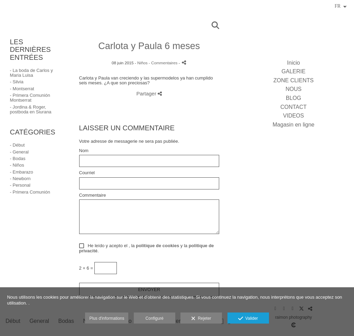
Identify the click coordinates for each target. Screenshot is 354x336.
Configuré (155, 318)
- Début (17, 145)
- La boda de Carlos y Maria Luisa (31, 73)
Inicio (293, 63)
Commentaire (92, 195)
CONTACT (293, 107)
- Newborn (20, 178)
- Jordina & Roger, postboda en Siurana (31, 109)
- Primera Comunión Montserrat (30, 98)
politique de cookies (157, 245)
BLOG (293, 98)
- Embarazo (21, 172)
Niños (142, 62)
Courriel (87, 172)
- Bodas (18, 158)
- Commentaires (163, 62)
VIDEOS (293, 116)
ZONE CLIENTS (293, 80)
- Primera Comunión (30, 192)
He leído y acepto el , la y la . (146, 248)
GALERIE (293, 71)
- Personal (20, 185)
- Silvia (17, 81)
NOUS (293, 89)
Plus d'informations (106, 318)
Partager (149, 93)
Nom (83, 150)
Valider (248, 318)
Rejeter (201, 318)
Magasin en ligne (294, 125)
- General (19, 152)
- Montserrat (22, 88)
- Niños (17, 165)
